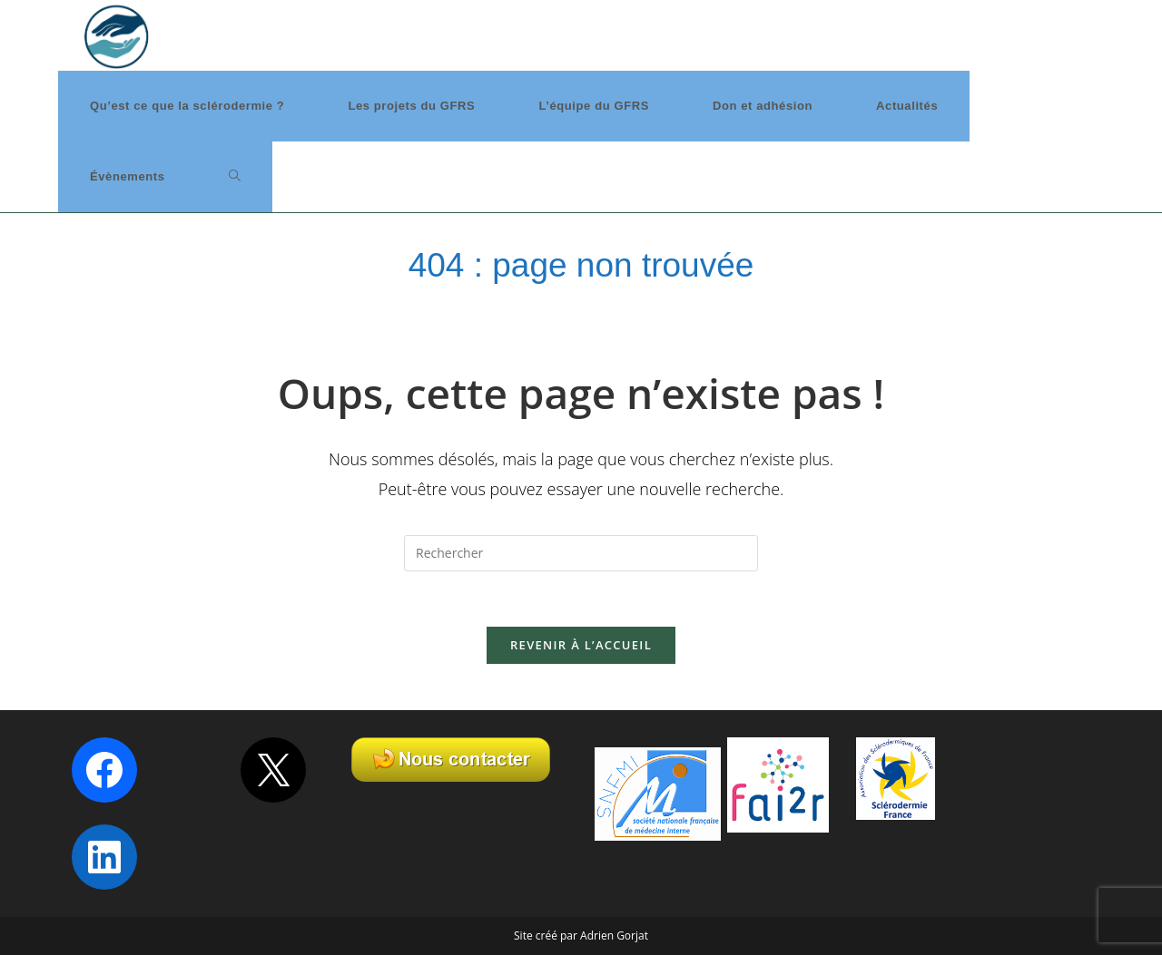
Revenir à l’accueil (581, 645)
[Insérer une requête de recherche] (581, 553)
